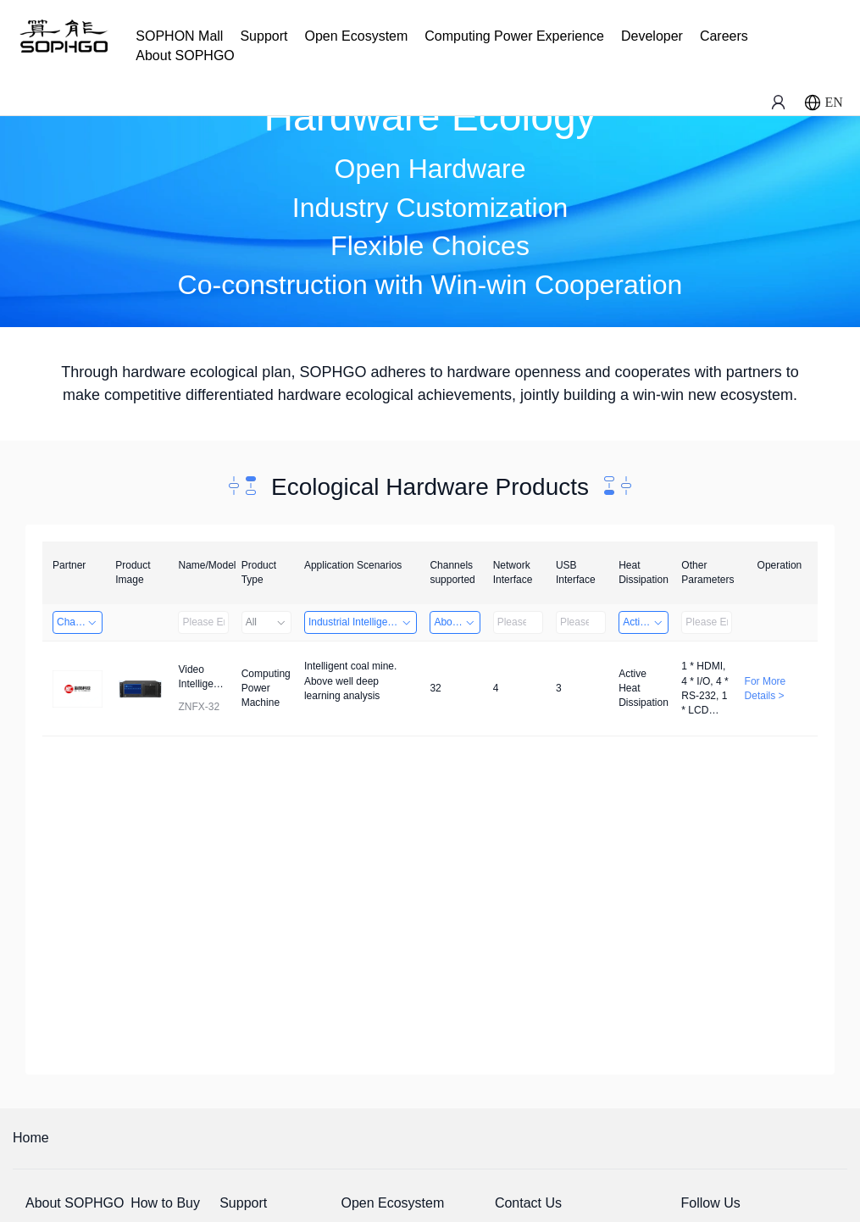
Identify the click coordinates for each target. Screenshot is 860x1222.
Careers (724, 36)
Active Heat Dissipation (646, 622)
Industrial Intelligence (360, 622)
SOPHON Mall (179, 36)
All (266, 622)
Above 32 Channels (457, 622)
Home (31, 1137)
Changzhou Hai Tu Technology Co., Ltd (80, 622)
